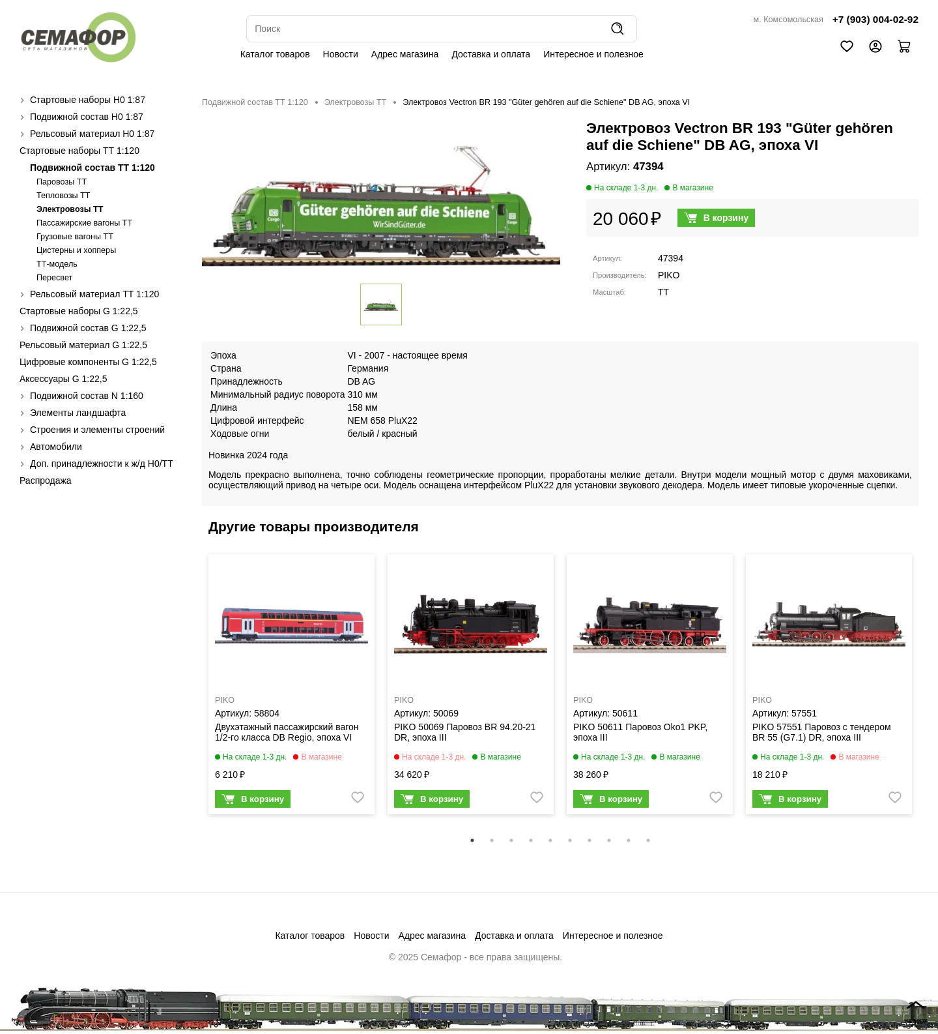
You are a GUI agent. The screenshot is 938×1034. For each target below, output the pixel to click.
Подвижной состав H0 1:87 (86, 116)
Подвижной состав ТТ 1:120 (92, 167)
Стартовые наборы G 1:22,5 (79, 311)
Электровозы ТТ (69, 209)
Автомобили (56, 446)
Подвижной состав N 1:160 (86, 396)
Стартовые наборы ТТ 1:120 (79, 150)
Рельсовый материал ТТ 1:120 (94, 294)
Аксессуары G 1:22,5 (63, 379)
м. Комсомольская (788, 19)
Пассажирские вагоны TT (84, 223)
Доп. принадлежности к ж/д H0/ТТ (101, 463)
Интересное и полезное (593, 54)
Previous (192, 693)
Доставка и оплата (490, 54)
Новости (340, 54)
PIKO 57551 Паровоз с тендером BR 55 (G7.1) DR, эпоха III (821, 732)
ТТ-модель (57, 264)
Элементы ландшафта (78, 412)
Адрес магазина (405, 54)
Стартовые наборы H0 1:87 (87, 100)
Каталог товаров (275, 54)
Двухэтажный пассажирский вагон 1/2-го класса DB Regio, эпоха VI (287, 732)
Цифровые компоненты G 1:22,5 (88, 362)
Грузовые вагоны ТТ (74, 236)
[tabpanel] (291, 687)
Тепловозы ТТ (63, 195)
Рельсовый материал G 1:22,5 (83, 345)
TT (663, 292)
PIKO (668, 275)
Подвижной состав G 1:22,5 (88, 328)
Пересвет (54, 277)
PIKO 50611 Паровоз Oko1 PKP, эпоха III (640, 732)
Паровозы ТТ (61, 181)
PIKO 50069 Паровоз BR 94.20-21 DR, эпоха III (464, 732)
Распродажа (46, 480)
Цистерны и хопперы (76, 250)
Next (928, 693)
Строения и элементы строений (97, 429)
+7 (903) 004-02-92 (875, 19)
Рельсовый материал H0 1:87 (92, 133)
